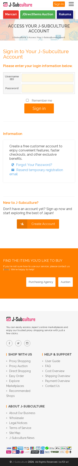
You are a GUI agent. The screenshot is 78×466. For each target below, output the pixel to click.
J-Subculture (19, 37)
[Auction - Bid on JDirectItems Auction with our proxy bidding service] (65, 282)
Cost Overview (53, 371)
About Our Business (20, 413)
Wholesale (15, 418)
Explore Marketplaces (15, 383)
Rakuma (65, 14)
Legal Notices (16, 423)
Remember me (42, 100)
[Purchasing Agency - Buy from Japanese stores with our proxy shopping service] (41, 282)
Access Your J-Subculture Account (46, 37)
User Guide (51, 361)
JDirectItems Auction (37, 14)
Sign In (59, 4)
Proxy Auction (17, 366)
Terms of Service (18, 428)
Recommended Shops (18, 393)
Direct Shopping (18, 371)
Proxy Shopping (18, 361)
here (6, 269)
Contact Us (51, 386)
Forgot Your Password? (30, 165)
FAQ (46, 366)
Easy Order (15, 376)
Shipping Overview (56, 376)
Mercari (11, 14)
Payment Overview (56, 381)
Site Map (13, 433)
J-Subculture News (20, 438)
